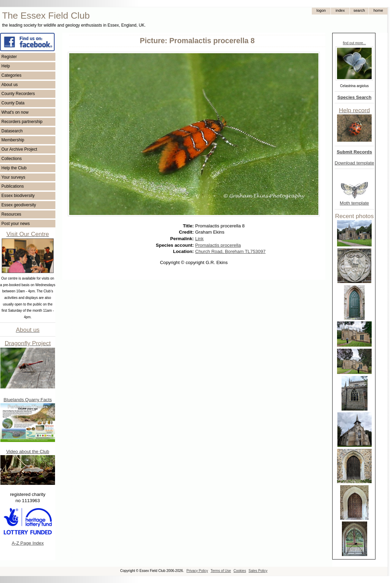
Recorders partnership (22, 121)
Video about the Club (27, 451)
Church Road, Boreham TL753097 (230, 251)
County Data (13, 103)
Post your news (15, 223)
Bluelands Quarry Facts (27, 399)
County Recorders (18, 93)
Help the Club (14, 168)
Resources (11, 214)
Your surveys (13, 177)
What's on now (14, 112)
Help (5, 66)
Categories (11, 75)
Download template (354, 163)
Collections (11, 158)
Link (199, 238)
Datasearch (11, 131)
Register (9, 56)
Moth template (354, 203)
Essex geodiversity (18, 205)
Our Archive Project (19, 149)
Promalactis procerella (218, 245)
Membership (12, 140)
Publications (12, 186)
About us (9, 84)
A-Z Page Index (28, 543)
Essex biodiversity (18, 195)
